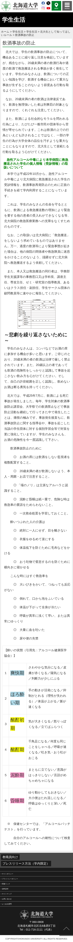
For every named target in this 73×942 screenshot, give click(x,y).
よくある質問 (7, 904)
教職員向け (10, 857)
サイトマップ (7, 894)
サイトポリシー (7, 874)
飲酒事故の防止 (24, 35)
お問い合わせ (7, 899)
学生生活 (17, 31)
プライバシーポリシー (10, 879)
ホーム (5, 31)
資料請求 (5, 889)
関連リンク (6, 884)
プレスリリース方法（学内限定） (26, 863)
